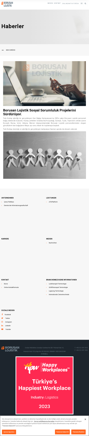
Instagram (8, 322)
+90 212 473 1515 (82, 348)
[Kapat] (85, 419)
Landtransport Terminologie (57, 284)
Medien (50, 3)
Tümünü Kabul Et (62, 432)
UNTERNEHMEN (7, 198)
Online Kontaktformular (11, 287)
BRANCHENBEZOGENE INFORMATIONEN (61, 280)
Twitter (7, 318)
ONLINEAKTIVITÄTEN (70, 3)
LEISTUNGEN (51, 198)
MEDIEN (49, 239)
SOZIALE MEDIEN (7, 310)
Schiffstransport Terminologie (58, 287)
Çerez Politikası (9, 202)
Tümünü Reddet (78, 432)
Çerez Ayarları (9, 432)
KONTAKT (57, 3)
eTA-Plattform (53, 202)
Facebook (8, 314)
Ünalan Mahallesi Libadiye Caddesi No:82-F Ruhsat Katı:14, (44, 348)
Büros (6, 284)
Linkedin (8, 326)
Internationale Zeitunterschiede (59, 294)
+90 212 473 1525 (82, 350)
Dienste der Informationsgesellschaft (16, 205)
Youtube (8, 329)
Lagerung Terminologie (56, 291)
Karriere (5, 239)
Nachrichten (53, 243)
